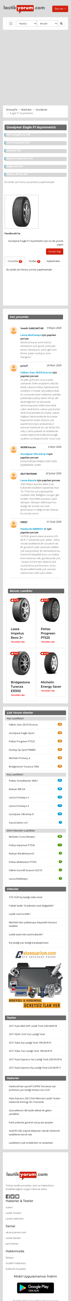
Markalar (26, 109)
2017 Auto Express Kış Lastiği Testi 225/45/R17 (35, 1067)
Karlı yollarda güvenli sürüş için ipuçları (31, 1122)
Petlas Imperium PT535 (22, 845)
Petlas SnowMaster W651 (23, 780)
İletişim (10, 1257)
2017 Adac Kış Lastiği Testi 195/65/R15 (30, 1042)
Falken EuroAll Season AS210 (25, 870)
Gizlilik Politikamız (16, 1263)
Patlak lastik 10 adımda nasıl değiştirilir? (31, 905)
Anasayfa (11, 109)
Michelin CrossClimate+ (22, 836)
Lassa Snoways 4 (19, 806)
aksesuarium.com (16, 1232)
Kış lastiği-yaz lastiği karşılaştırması (28, 942)
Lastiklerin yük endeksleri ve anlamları (31, 1142)
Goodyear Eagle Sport (21, 733)
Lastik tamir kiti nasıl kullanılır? (26, 934)
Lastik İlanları (13, 1238)
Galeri (9, 1207)
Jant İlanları (12, 1243)
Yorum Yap (54, 251)
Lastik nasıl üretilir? (20, 914)
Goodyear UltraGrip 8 (21, 814)
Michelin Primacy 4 (19, 758)
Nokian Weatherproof (21, 853)
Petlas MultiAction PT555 (23, 862)
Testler (35, 261)
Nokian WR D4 (17, 789)
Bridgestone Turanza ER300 (20, 687)
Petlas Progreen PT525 (48, 633)
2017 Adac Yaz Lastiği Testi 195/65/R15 (30, 1051)
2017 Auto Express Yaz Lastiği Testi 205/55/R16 (35, 1059)
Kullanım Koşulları (16, 1269)
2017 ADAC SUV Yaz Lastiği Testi (27, 1034)
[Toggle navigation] (11, 23)
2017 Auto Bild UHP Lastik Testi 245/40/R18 (33, 1026)
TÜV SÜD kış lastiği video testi (25, 897)
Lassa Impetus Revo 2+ (17, 633)
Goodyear (41, 109)
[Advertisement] (35, 67)
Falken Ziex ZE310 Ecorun (23, 724)
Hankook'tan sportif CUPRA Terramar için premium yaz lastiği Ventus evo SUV (32, 1088)
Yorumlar (15, 261)
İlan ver (59, 8)
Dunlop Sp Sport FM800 (22, 749)
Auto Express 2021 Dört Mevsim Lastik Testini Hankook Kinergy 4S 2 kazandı (34, 1100)
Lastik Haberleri (15, 1218)
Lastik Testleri (13, 1213)
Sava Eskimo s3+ (18, 822)
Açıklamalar (53, 261)
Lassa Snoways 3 (19, 797)
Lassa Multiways (18, 878)
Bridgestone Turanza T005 (24, 766)
